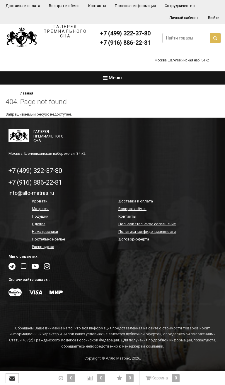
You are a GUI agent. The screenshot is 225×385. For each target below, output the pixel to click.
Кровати (39, 201)
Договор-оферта (133, 239)
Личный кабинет (183, 18)
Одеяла (38, 224)
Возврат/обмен (132, 209)
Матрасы (40, 209)
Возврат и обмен (64, 6)
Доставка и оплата (23, 6)
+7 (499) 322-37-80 (125, 33)
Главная (26, 93)
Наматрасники (45, 231)
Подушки (40, 216)
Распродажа (43, 247)
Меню (112, 77)
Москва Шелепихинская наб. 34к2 (181, 60)
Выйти (213, 18)
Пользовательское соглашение (147, 224)
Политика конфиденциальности (147, 231)
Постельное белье (48, 239)
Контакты (97, 6)
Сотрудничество (180, 6)
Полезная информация (135, 6)
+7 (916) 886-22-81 (125, 42)
